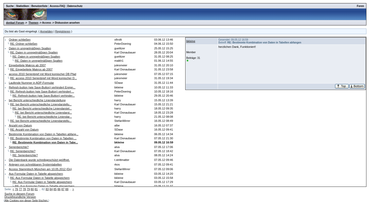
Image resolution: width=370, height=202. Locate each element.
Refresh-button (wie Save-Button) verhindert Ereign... (42, 87)
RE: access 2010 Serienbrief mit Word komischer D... (43, 78)
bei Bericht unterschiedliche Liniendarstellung (37, 100)
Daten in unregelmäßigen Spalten (30, 48)
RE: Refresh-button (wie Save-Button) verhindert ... (42, 91)
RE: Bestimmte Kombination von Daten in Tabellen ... (43, 138)
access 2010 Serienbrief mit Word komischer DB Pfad (42, 74)
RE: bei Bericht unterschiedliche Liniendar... (44, 116)
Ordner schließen (19, 39)
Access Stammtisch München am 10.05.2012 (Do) (40, 169)
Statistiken (22, 6)
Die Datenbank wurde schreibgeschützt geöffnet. (39, 159)
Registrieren (62, 31)
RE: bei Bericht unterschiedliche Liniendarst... (43, 112)
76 (16, 189)
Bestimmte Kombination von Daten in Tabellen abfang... (43, 134)
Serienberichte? (19, 147)
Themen (33, 22)
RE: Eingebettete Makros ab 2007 (31, 69)
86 (58, 189)
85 (55, 189)
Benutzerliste (39, 6)
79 (28, 189)
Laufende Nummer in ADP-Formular (31, 82)
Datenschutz (74, 6)
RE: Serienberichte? (22, 151)
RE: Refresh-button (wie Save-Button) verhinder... (44, 95)
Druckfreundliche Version (20, 196)
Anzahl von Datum (20, 125)
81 (36, 189)
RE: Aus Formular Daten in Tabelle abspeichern (40, 177)
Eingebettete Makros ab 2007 (27, 65)
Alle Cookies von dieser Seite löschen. (26, 200)
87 (62, 189)
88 (66, 189)
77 (20, 189)
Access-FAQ (57, 6)
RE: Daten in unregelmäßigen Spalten (34, 52)
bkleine (190, 41)
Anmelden (46, 31)
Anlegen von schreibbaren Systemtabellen (35, 164)
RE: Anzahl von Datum (24, 129)
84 (51, 189)
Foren (360, 6)
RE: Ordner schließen (23, 43)
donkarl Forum (15, 22)
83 (47, 189)
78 (24, 189)
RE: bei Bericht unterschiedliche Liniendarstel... (42, 108)
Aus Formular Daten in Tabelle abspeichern (36, 173)
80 (32, 189)
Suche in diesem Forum (19, 193)
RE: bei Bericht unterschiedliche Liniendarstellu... (40, 104)
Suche (10, 6)
